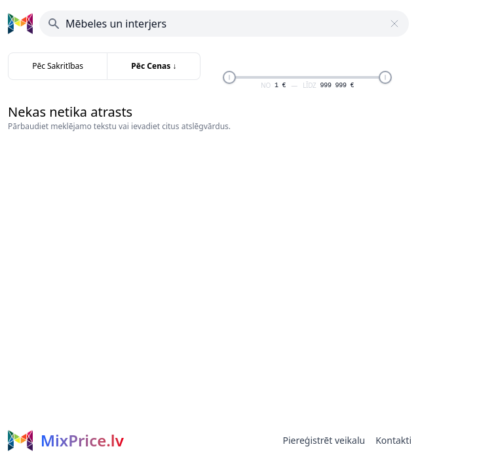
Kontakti (393, 440)
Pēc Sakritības (57, 65)
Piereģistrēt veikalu (323, 440)
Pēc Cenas (153, 65)
